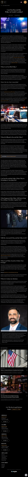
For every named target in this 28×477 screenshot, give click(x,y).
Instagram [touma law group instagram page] (3, 465)
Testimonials (3, 457)
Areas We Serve (4, 458)
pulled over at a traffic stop (9, 91)
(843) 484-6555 (4, 445)
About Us (3, 454)
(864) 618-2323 (14, 62)
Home (1, 5)
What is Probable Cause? (11, 156)
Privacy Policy (3, 460)
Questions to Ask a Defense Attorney (11, 272)
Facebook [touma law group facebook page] (3, 464)
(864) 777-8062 (4, 435)
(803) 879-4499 (4, 426)
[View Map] (5, 422)
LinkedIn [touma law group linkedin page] (2, 467)
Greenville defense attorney (18, 57)
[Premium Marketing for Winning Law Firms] (14, 472)
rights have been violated (5, 255)
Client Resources (4, 456)
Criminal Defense (17, 15)
